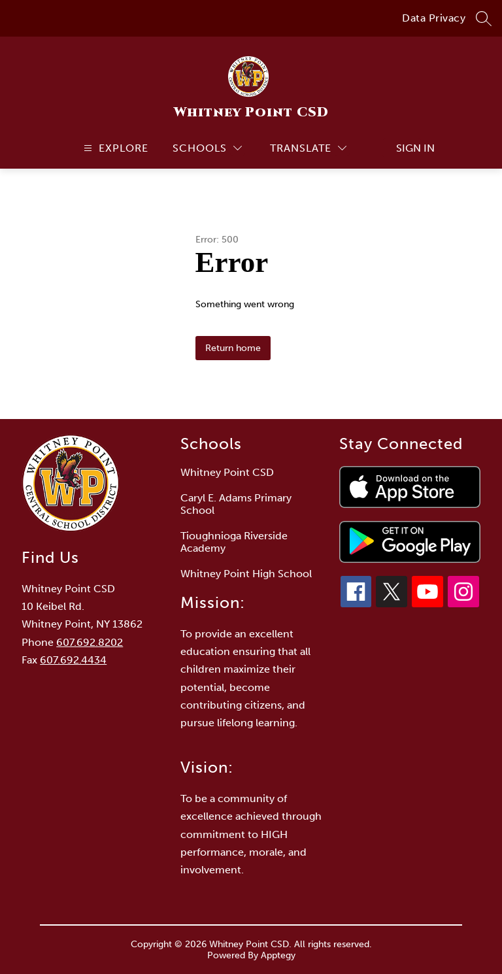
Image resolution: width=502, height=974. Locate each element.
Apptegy (278, 955)
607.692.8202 (89, 642)
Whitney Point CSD (227, 472)
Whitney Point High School (246, 573)
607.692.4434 (73, 660)
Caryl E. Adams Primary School (236, 504)
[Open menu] (114, 148)
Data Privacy (433, 18)
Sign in (409, 148)
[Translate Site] (308, 148)
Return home (233, 348)
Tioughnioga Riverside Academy (234, 541)
